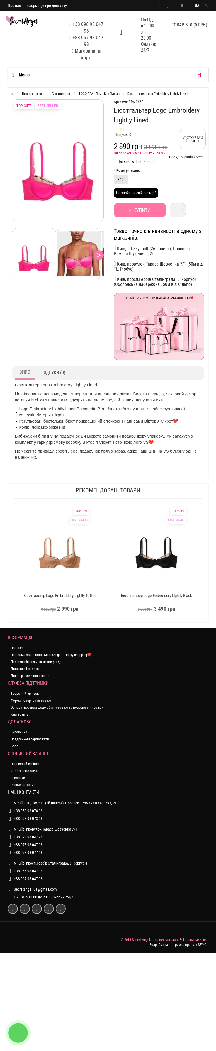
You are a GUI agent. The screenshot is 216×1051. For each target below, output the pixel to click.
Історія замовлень (24, 771)
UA (197, 5)
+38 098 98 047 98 (28, 837)
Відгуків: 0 (123, 134)
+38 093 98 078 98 (28, 818)
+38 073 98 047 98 (28, 845)
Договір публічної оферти (30, 676)
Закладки (18, 778)
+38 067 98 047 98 (28, 878)
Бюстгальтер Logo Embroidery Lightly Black (156, 595)
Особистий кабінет (25, 764)
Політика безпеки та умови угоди (36, 662)
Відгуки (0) (53, 372)
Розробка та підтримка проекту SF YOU (178, 944)
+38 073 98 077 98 (28, 852)
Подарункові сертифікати (30, 739)
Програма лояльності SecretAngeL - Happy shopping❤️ (51, 655)
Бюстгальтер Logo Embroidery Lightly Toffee (59, 595)
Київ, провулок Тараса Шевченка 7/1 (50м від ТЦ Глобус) (158, 266)
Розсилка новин (23, 785)
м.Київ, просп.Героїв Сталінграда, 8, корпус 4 (47, 863)
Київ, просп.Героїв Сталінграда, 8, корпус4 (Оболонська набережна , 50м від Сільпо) (155, 281)
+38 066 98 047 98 (28, 871)
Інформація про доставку (46, 5)
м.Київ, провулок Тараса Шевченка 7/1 (42, 829)
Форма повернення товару (31, 700)
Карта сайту (19, 714)
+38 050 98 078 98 (28, 811)
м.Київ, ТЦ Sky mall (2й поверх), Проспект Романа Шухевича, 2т (62, 803)
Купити (138, 210)
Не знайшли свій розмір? (136, 193)
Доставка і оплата (25, 669)
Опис (24, 372)
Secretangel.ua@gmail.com (35, 889)
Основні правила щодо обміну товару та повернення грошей (57, 707)
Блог (14, 746)
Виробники (19, 732)
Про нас (14, 5)
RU (206, 5)
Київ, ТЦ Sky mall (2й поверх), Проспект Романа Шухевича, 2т (152, 250)
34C (121, 179)
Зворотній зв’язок (25, 693)
